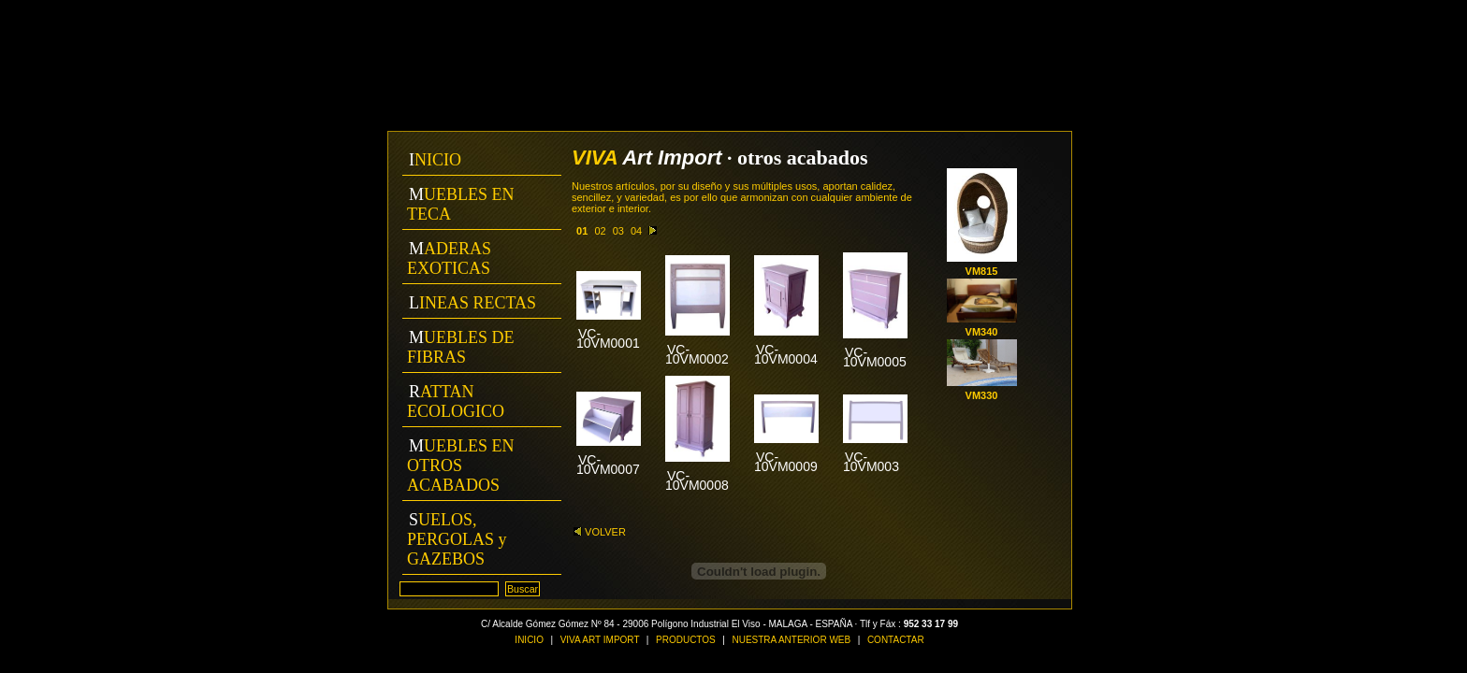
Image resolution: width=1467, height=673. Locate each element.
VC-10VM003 (871, 462)
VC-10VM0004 (786, 354)
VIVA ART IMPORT (601, 640)
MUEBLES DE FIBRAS (461, 347)
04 (636, 230)
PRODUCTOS (686, 640)
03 (618, 230)
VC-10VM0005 (875, 357)
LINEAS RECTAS (472, 303)
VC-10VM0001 (608, 338)
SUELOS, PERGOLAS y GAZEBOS (457, 539)
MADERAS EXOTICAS (449, 258)
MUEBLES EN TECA (461, 204)
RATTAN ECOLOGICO (455, 401)
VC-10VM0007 (608, 464)
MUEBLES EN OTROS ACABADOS (461, 465)
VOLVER (600, 531)
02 (599, 230)
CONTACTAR (895, 640)
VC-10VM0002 (697, 354)
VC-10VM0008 (697, 480)
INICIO (435, 159)
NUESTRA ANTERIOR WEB (791, 640)
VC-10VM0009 (786, 462)
